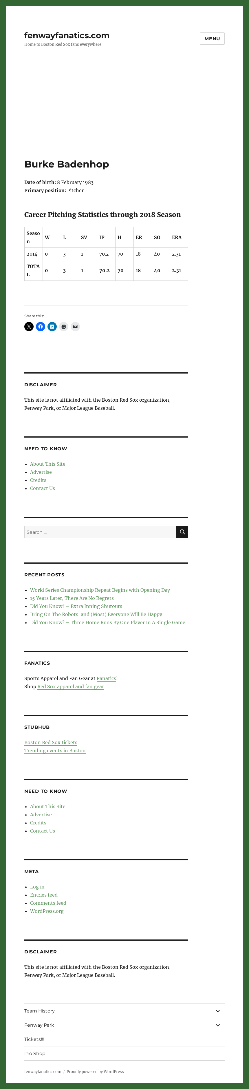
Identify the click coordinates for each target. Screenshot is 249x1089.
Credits (38, 480)
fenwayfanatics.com (66, 35)
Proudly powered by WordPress (95, 1071)
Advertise (41, 472)
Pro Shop (34, 1053)
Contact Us (42, 488)
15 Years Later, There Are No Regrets (72, 598)
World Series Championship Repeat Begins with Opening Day (100, 590)
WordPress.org (47, 911)
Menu (212, 38)
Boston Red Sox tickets (50, 742)
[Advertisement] (125, 115)
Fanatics (106, 678)
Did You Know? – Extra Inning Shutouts (76, 606)
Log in (37, 887)
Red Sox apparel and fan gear (70, 686)
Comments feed (48, 903)
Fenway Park (39, 1025)
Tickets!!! (34, 1039)
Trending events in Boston (55, 750)
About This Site (47, 464)
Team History (39, 1011)
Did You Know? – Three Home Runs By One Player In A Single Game (107, 622)
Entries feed (44, 895)
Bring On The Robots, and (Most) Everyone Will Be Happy (96, 614)
